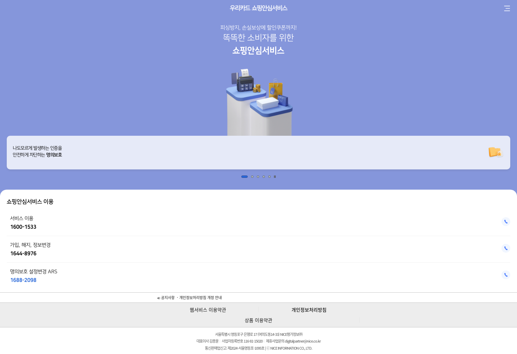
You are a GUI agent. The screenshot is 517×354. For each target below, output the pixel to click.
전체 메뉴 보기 (506, 8)
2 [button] (252, 176)
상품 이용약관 (258, 320)
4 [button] (264, 176)
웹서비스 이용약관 (208, 309)
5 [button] (269, 176)
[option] (258, 152)
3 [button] (258, 176)
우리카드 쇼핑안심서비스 (258, 8)
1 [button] (244, 176)
